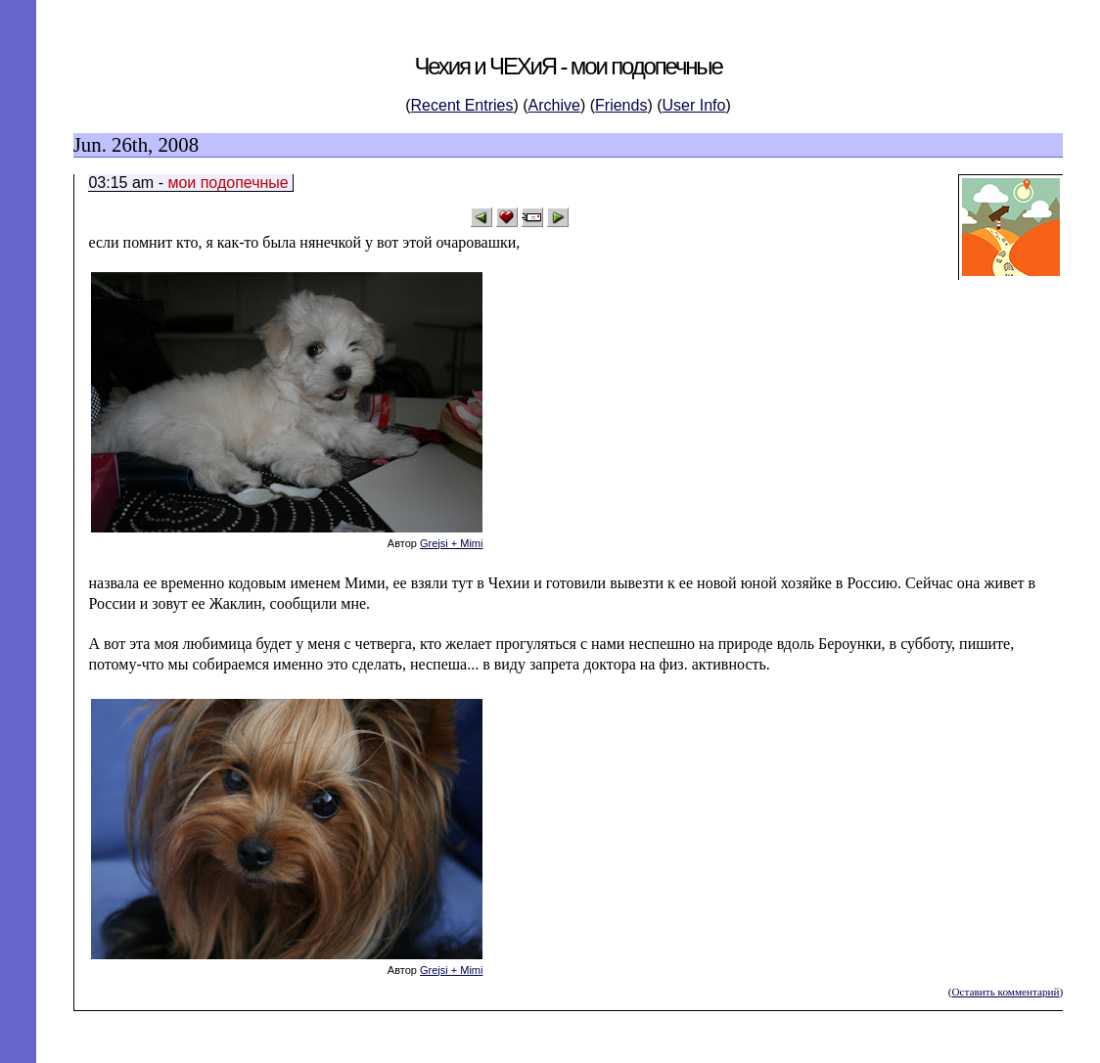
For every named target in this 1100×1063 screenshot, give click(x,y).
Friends (621, 105)
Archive (554, 105)
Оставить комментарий (1005, 991)
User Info (694, 105)
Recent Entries (462, 105)
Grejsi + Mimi (451, 543)
